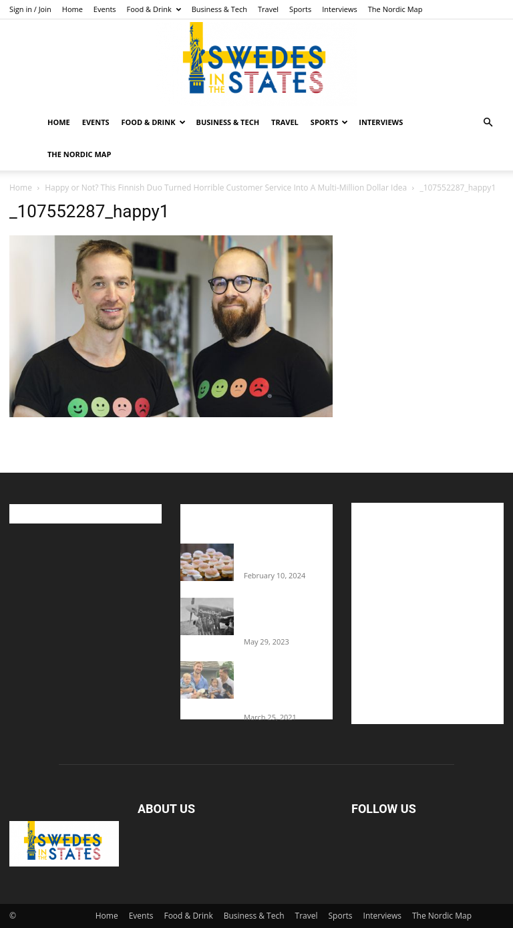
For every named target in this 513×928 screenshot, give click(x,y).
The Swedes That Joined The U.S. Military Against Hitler (288, 615)
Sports (300, 9)
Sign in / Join (30, 9)
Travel (268, 9)
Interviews (339, 9)
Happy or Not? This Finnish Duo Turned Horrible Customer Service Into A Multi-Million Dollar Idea (226, 187)
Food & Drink (154, 9)
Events (105, 9)
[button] (488, 122)
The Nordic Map (395, 9)
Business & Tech (219, 9)
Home (72, 9)
